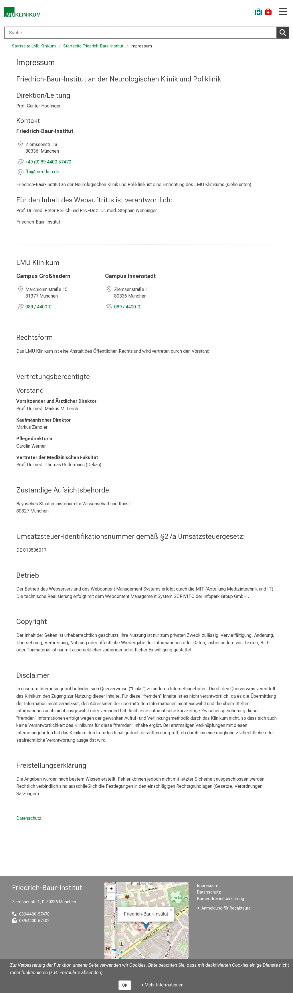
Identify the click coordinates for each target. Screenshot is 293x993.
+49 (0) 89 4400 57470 (48, 162)
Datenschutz (28, 818)
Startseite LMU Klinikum (34, 46)
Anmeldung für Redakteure (226, 908)
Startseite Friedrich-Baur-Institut (93, 46)
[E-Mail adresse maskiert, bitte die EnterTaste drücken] (42, 172)
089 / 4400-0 (38, 306)
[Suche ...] (140, 33)
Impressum (207, 885)
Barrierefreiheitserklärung (220, 898)
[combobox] (146, 33)
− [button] (111, 896)
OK (124, 985)
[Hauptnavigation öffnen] (283, 12)
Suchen (284, 32)
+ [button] (111, 889)
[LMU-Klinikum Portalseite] (24, 13)
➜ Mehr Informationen (161, 985)
